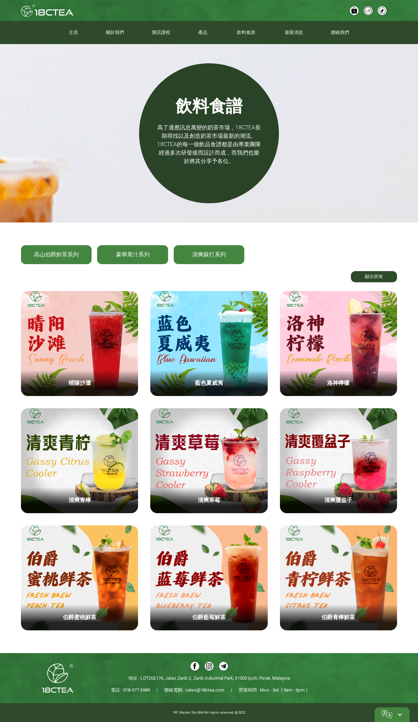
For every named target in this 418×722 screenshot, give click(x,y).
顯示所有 (374, 276)
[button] (392, 714)
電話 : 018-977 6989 (130, 690)
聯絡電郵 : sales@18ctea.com (194, 690)
